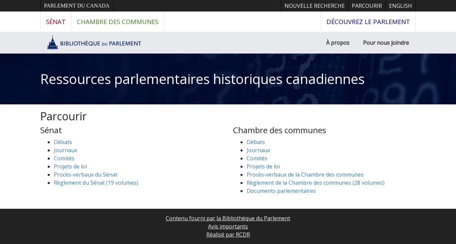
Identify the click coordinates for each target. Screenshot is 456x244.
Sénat (56, 21)
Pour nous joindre (386, 42)
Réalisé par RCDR (228, 234)
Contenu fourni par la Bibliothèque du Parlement (228, 218)
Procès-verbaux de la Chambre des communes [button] (305, 174)
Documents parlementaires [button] (281, 191)
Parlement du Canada (77, 5)
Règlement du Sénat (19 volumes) (96, 182)
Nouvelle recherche (314, 5)
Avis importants (228, 226)
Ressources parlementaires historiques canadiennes (202, 78)
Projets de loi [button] (70, 166)
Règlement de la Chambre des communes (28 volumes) (316, 182)
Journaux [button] (65, 150)
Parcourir (367, 5)
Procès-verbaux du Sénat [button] (85, 174)
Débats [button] (63, 142)
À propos (337, 42)
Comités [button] (64, 158)
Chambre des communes (117, 21)
